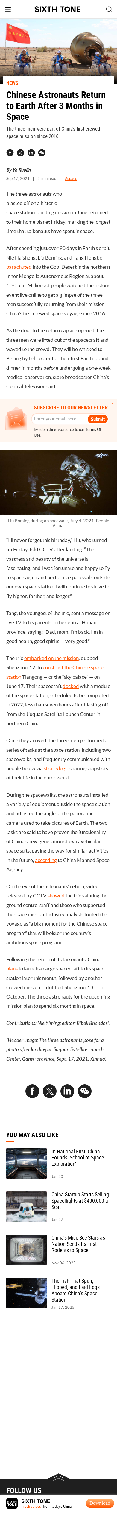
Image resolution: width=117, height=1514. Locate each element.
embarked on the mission (51, 658)
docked (71, 686)
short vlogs (55, 768)
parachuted (19, 267)
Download (99, 1503)
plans (12, 968)
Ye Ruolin (21, 169)
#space (71, 179)
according (46, 860)
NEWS (12, 83)
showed (56, 895)
